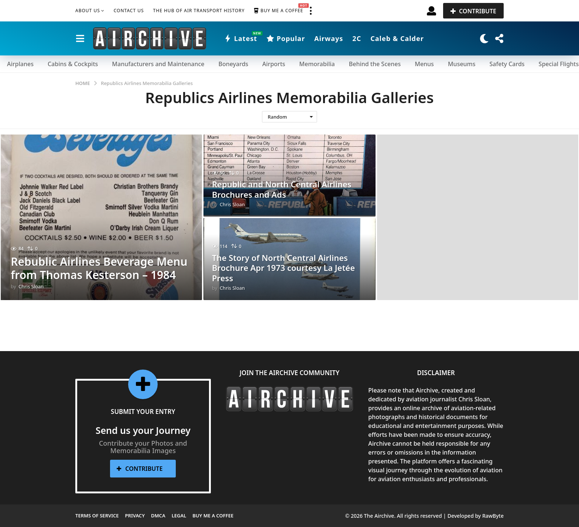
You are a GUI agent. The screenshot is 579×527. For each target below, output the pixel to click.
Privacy (135, 515)
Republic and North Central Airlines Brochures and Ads (282, 189)
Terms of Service (97, 515)
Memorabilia (317, 64)
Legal (179, 515)
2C (356, 38)
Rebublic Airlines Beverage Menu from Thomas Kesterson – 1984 (99, 268)
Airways (328, 38)
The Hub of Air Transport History (199, 10)
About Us (87, 10)
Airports (273, 64)
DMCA (158, 515)
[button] (310, 10)
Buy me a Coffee (278, 10)
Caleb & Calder (397, 38)
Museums (462, 64)
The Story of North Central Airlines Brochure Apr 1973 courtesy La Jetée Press (283, 268)
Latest (240, 38)
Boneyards (233, 64)
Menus (424, 64)
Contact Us (129, 10)
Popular (285, 38)
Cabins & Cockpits (73, 64)
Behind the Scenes (375, 64)
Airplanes (20, 64)
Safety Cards (507, 64)
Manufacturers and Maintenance (158, 64)
